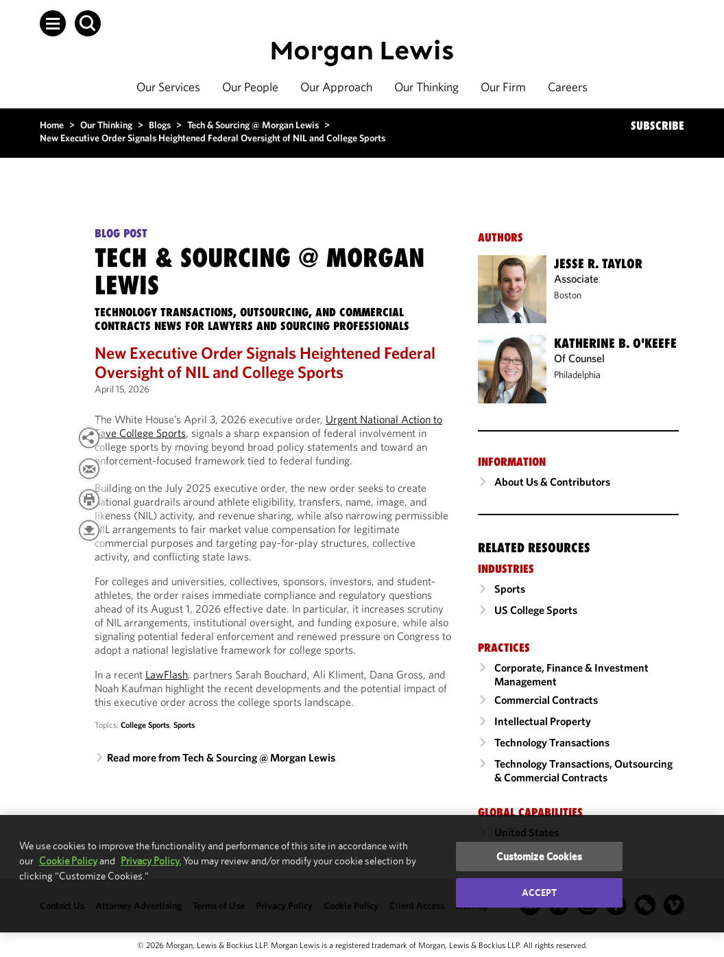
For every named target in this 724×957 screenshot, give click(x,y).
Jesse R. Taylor (598, 263)
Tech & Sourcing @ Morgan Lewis (253, 125)
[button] (53, 23)
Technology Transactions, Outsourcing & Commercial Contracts (583, 770)
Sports (184, 725)
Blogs (160, 125)
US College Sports (535, 610)
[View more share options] (89, 437)
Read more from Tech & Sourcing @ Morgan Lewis (221, 757)
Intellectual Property (542, 721)
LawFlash (166, 674)
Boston (567, 295)
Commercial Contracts (546, 700)
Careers (568, 87)
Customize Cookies (539, 856)
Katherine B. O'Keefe (615, 343)
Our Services (168, 87)
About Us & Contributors (552, 481)
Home (52, 125)
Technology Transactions (552, 742)
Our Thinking (426, 87)
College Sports (145, 725)
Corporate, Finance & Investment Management (571, 674)
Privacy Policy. (151, 860)
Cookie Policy (68, 860)
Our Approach (336, 87)
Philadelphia (577, 374)
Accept (539, 892)
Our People (250, 87)
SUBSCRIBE (657, 125)
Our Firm (503, 87)
